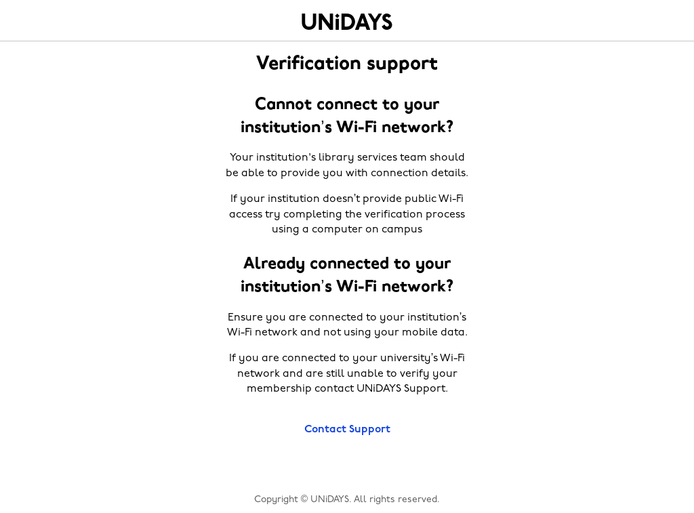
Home (347, 21)
